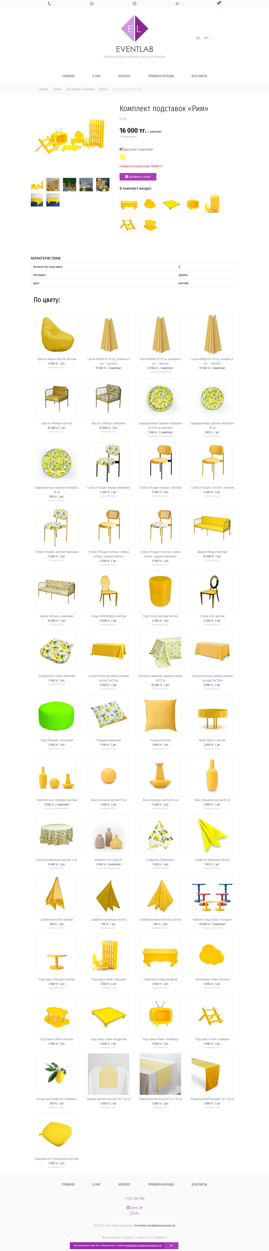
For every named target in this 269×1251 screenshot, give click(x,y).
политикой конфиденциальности (143, 1245)
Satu (134, 1213)
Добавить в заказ (138, 176)
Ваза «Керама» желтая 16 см (160, 800)
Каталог (124, 76)
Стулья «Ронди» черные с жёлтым (160, 487)
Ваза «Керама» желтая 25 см (212, 800)
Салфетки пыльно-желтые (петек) (160, 919)
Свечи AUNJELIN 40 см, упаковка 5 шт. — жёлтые (212, 361)
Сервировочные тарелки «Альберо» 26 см (57, 490)
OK (171, 1245)
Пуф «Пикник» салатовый (57, 740)
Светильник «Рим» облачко (212, 979)
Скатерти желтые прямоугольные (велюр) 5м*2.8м (212, 678)
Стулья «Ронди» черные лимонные (108, 487)
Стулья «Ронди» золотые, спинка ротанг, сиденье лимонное (160, 554)
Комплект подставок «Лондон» (212, 919)
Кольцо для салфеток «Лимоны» (57, 1099)
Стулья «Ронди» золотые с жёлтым (212, 487)
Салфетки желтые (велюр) (56, 919)
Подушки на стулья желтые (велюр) (57, 1159)
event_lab (135, 1208)
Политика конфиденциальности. (155, 1225)
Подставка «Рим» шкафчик (160, 979)
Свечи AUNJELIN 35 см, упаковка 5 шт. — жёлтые (160, 361)
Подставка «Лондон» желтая (57, 979)
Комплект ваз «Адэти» (109, 860)
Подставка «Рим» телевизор (160, 1039)
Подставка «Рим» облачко (56, 1039)
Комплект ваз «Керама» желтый (57, 800)
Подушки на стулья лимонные (56, 676)
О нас (96, 76)
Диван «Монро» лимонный (56, 616)
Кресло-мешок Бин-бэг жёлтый (57, 359)
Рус (198, 37)
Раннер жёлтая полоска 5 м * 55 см (160, 1099)
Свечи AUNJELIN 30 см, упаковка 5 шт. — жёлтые (109, 361)
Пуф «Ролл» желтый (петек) (160, 616)
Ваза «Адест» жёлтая (212, 740)
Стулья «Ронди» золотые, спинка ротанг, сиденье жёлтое (108, 554)
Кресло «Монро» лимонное (109, 423)
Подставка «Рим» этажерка (212, 1039)
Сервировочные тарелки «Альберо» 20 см (212, 426)
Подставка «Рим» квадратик (108, 1039)
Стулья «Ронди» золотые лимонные (57, 552)
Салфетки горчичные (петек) (108, 919)
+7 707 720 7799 (134, 1199)
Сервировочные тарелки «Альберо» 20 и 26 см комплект (160, 426)
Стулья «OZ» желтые (212, 616)
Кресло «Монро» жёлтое (56, 423)
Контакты (199, 76)
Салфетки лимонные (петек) (212, 860)
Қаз (206, 37)
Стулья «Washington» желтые (108, 616)
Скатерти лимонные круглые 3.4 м (56, 860)
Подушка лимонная (109, 740)
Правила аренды (161, 76)
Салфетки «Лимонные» (160, 860)
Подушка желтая (160, 740)
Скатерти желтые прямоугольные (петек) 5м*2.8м (108, 678)
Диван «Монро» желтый (212, 552)
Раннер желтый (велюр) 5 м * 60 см (212, 1099)
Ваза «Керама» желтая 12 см (108, 800)
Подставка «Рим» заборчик (108, 979)
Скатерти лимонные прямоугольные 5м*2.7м (160, 678)
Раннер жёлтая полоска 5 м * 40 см (108, 1099)
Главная (68, 76)
